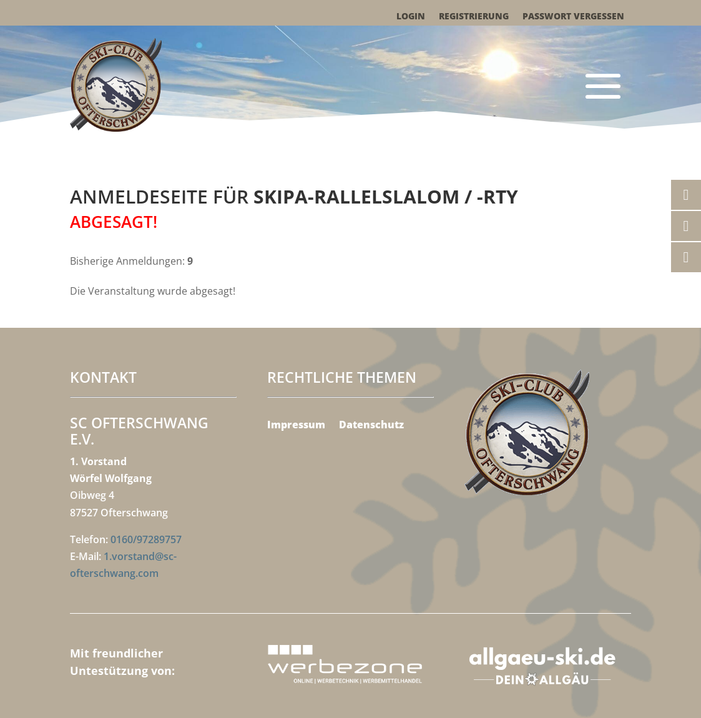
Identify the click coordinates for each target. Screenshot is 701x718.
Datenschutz (371, 425)
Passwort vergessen (573, 17)
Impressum (296, 425)
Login (410, 17)
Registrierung (474, 17)
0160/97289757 (146, 539)
